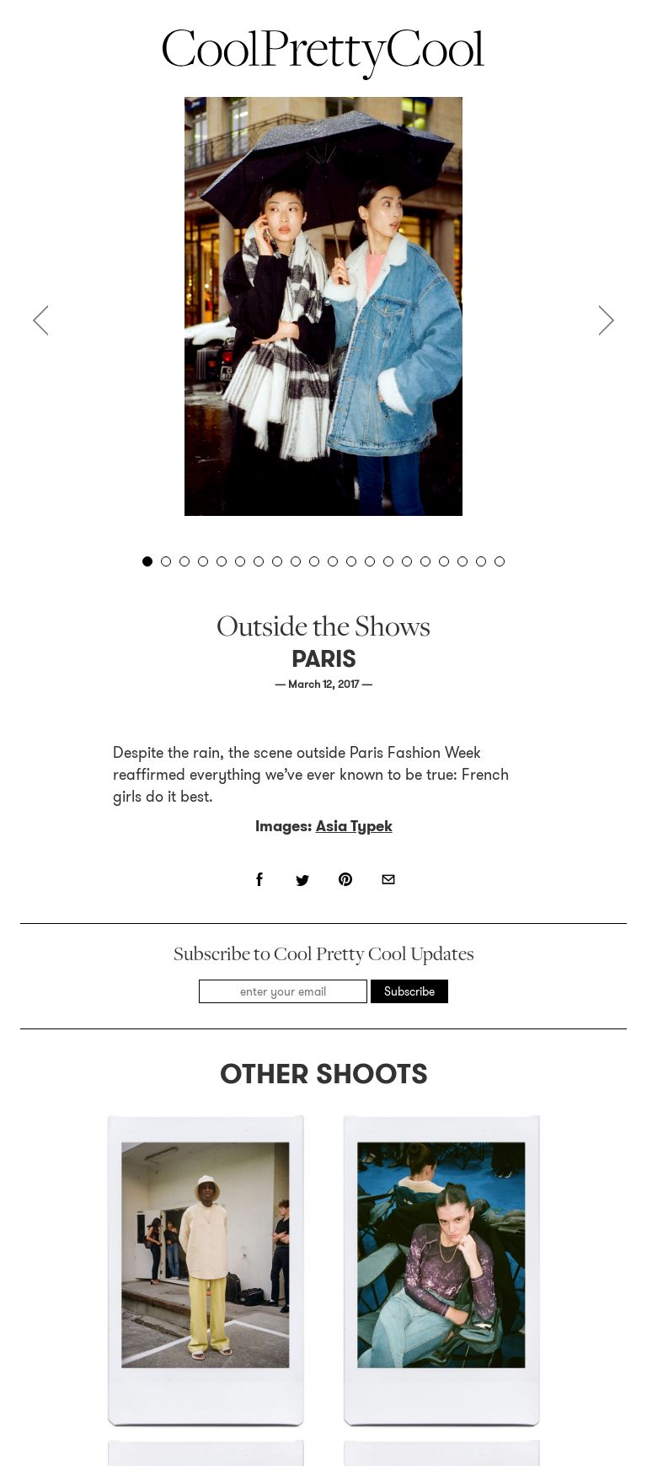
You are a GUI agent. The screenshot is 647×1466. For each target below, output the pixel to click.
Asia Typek (354, 826)
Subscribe (409, 991)
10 (314, 561)
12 (351, 561)
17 (444, 561)
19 (481, 561)
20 (500, 561)
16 (425, 561)
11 (333, 561)
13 (370, 561)
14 (388, 561)
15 (407, 561)
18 (462, 561)
